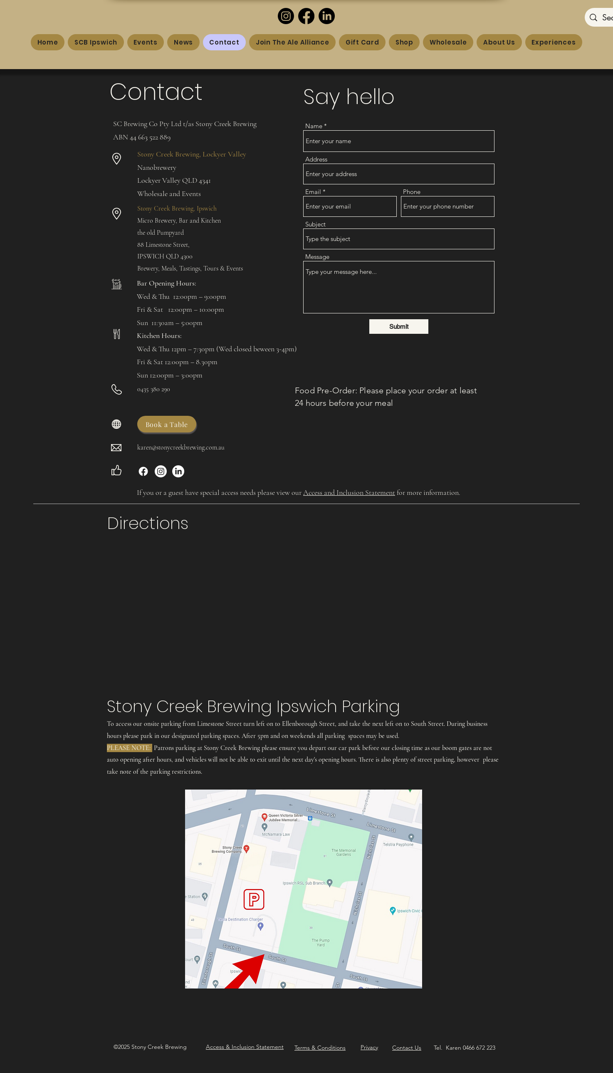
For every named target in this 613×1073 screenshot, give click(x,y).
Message (317, 256)
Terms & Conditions (320, 1047)
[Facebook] (306, 16)
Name (313, 126)
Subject (315, 224)
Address (316, 159)
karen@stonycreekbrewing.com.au (181, 447)
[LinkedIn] (327, 16)
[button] (245, 1047)
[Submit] (398, 326)
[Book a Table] (166, 424)
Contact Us (406, 1047)
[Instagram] (286, 16)
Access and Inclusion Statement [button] (349, 492)
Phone (411, 192)
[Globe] (116, 424)
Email (313, 192)
